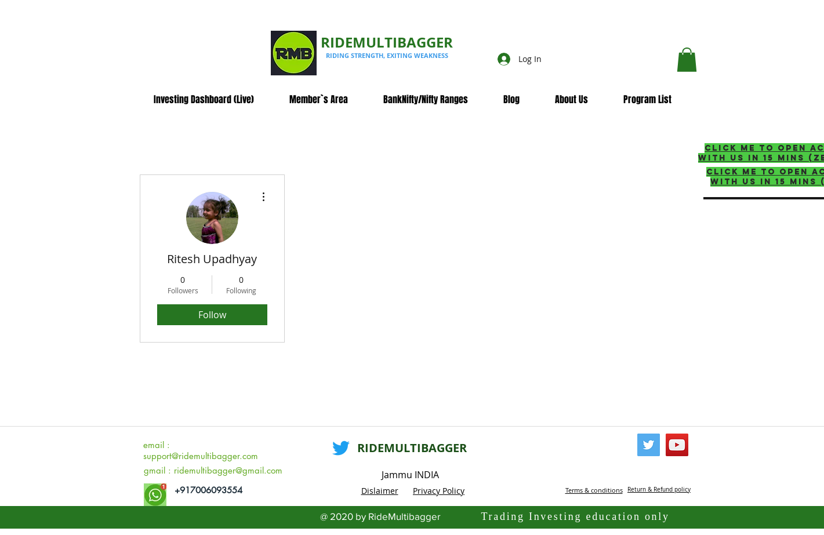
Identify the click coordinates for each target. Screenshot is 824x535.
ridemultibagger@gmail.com (228, 470)
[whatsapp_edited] (155, 494)
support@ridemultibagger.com (200, 455)
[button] (687, 60)
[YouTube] (677, 445)
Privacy (427, 490)
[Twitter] (341, 448)
